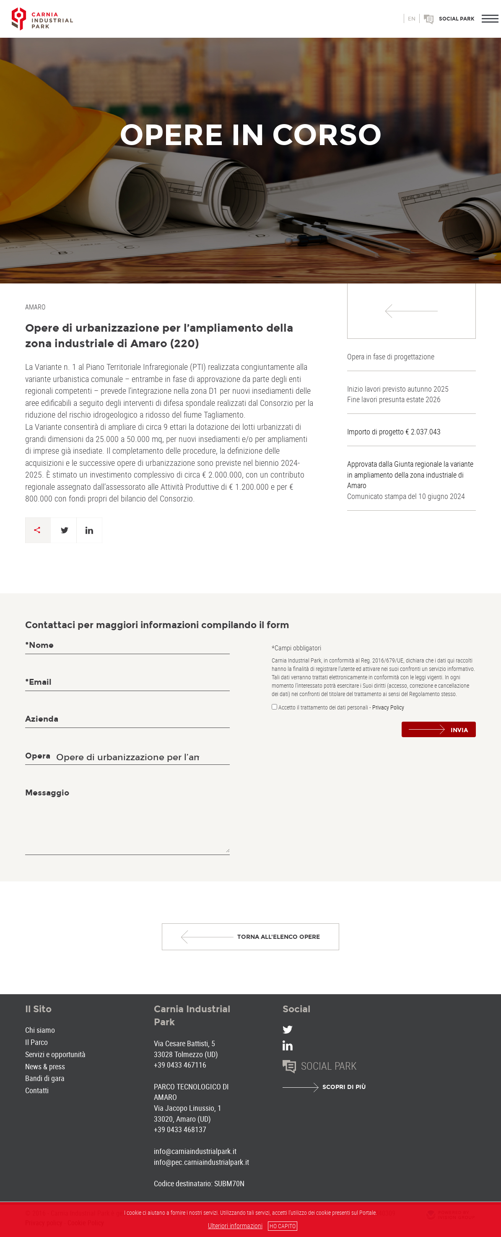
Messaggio (47, 793)
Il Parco (36, 1042)
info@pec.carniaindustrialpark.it (201, 1162)
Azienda (41, 719)
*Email (38, 682)
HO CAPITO (283, 1226)
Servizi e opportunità (55, 1054)
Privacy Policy (388, 707)
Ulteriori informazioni (235, 1225)
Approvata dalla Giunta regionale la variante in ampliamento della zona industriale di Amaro (410, 474)
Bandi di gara (45, 1078)
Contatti (37, 1090)
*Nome (39, 645)
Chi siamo (40, 1030)
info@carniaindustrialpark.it (195, 1151)
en (411, 19)
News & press (45, 1066)
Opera (37, 756)
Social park (457, 19)
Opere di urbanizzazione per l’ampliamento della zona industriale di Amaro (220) (159, 335)
